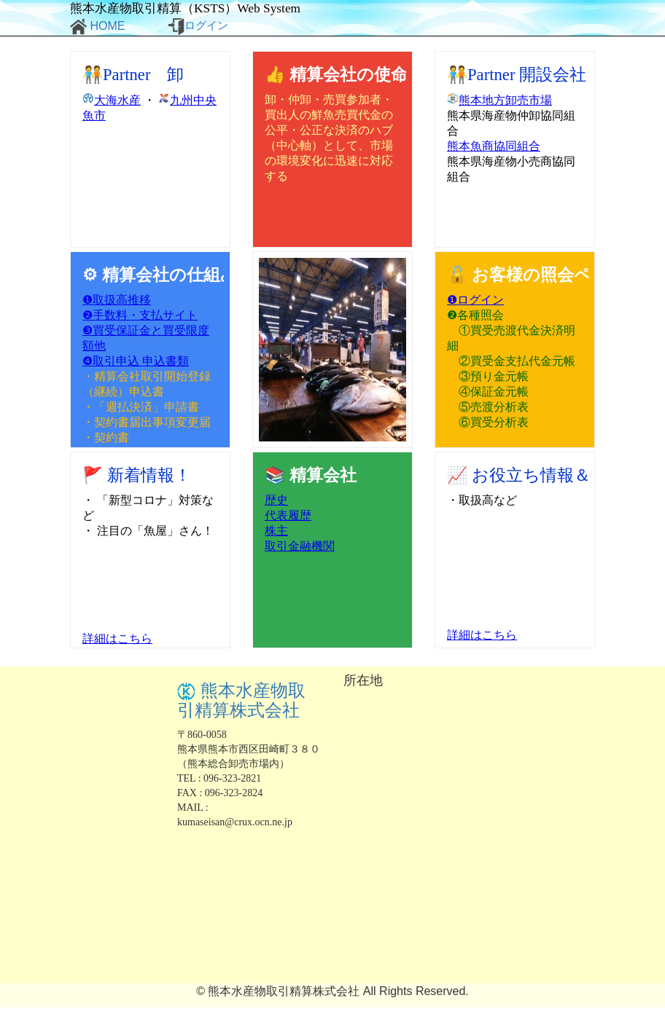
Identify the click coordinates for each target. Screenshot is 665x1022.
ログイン (198, 26)
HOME (97, 26)
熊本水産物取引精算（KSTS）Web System (185, 8)
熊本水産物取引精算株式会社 (241, 700)
